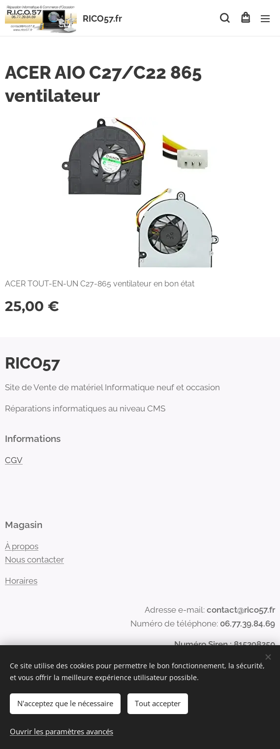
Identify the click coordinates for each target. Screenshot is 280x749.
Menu (265, 18)
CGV (14, 460)
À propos (21, 546)
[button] (224, 18)
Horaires (21, 581)
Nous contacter (34, 559)
